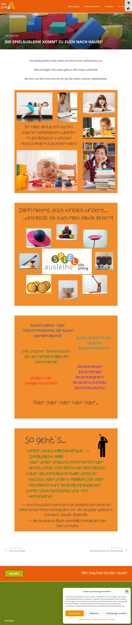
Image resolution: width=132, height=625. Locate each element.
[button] (127, 591)
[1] (66, 141)
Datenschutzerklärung (100, 619)
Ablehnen (94, 613)
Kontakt (112, 619)
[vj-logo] (9, 6)
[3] (66, 367)
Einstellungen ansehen (116, 613)
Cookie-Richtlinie (85, 619)
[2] (66, 254)
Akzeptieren (74, 613)
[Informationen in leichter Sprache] (128, 8)
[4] (66, 479)
